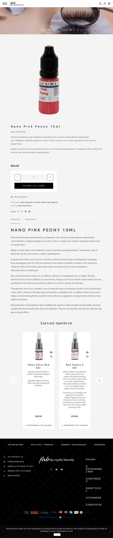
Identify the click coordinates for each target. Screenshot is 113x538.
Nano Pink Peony (25, 206)
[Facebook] (51, 469)
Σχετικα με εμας (15, 444)
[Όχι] (110, 532)
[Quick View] (51, 352)
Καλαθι (91, 459)
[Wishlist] (19, 197)
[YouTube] (61, 469)
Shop (50, 30)
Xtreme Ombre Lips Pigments (46, 202)
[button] (38, 425)
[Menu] (5, 3)
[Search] (100, 4)
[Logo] (17, 3)
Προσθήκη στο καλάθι (34, 185)
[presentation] (14, 380)
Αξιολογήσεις (30, 219)
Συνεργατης (94, 504)
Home (43, 30)
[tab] (15, 221)
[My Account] (104, 4)
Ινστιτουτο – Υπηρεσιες (42, 444)
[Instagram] (56, 469)
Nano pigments (27, 202)
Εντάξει (57, 534)
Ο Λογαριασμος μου (94, 469)
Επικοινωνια (99, 444)
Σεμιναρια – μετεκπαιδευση (74, 444)
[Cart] (109, 3)
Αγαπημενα (93, 497)
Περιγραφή (15, 219)
